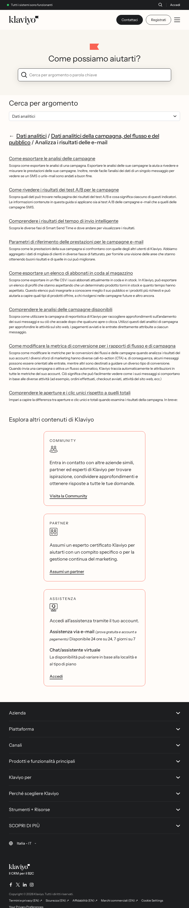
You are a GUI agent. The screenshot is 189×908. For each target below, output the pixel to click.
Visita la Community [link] (68, 495)
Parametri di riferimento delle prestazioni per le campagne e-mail (76, 242)
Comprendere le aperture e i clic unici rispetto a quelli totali (69, 393)
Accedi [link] (56, 676)
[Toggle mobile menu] (177, 20)
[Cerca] (160, 5)
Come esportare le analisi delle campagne (52, 158)
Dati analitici (31, 136)
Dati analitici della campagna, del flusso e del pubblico (84, 139)
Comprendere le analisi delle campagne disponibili (60, 309)
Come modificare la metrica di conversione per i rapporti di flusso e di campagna (92, 346)
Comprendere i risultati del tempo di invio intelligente (63, 221)
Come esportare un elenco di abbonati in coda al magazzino (71, 273)
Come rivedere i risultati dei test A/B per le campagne (64, 190)
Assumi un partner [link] (67, 571)
